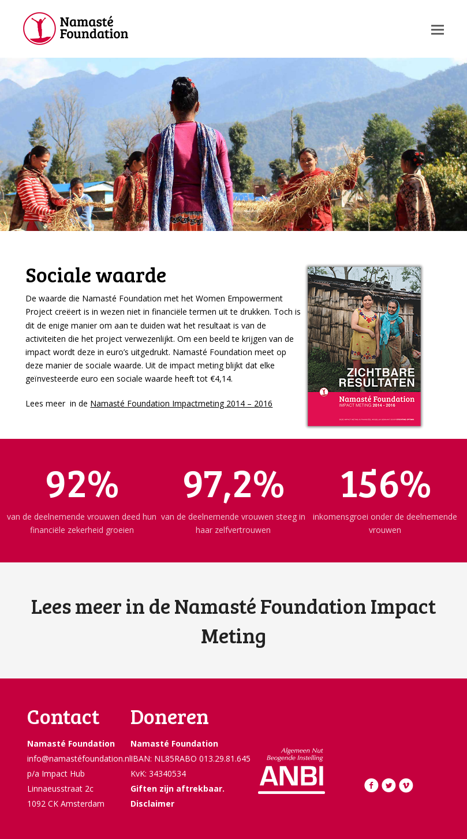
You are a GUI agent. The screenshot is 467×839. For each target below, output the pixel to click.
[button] (437, 29)
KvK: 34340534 (158, 773)
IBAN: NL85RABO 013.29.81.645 (190, 758)
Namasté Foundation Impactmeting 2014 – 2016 (181, 403)
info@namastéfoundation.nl (79, 758)
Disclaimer (152, 803)
